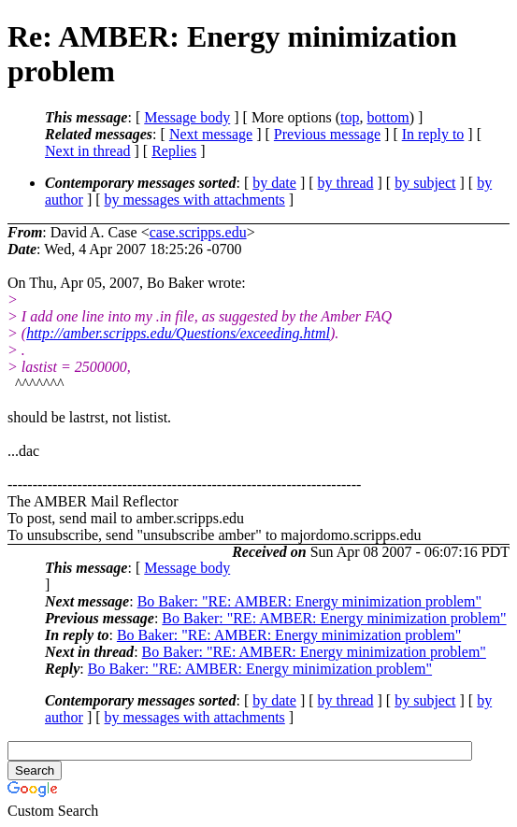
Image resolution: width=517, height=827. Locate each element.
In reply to (433, 134)
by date (274, 183)
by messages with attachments (195, 199)
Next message (210, 134)
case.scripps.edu (198, 232)
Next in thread (88, 151)
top (349, 117)
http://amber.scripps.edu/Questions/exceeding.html (178, 333)
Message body (187, 117)
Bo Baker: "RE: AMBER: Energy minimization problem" (309, 601)
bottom (387, 117)
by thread (346, 183)
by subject (425, 183)
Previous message (327, 134)
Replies (173, 151)
